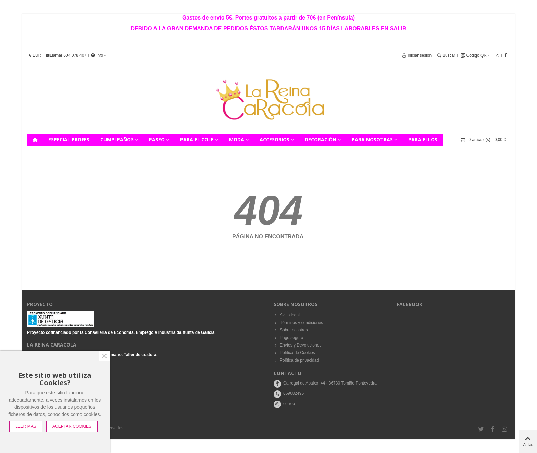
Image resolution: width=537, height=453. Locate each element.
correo (289, 403)
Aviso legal (287, 315)
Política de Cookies (294, 353)
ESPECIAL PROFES (68, 139)
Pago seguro (288, 338)
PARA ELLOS (422, 139)
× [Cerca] (104, 356)
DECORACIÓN (320, 139)
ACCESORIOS (274, 139)
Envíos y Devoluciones (297, 345)
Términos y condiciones (298, 322)
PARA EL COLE (197, 139)
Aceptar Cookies (71, 426)
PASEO (157, 139)
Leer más (25, 426)
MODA (236, 139)
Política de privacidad (296, 360)
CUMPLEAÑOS (117, 139)
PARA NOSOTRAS (372, 139)
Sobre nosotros (291, 330)
